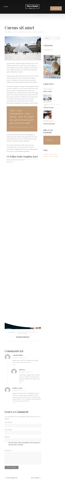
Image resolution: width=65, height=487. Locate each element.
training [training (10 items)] (56, 156)
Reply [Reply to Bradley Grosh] (14, 403)
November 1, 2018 (13, 332)
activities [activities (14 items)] (46, 154)
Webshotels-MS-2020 (24, 32)
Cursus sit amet (48, 108)
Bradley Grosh (17, 388)
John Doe (22, 370)
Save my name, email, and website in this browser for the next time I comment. (24, 444)
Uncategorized (47, 50)
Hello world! (35, 478)
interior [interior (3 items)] (50, 156)
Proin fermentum (11, 478)
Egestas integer (23, 337)
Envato (49, 140)
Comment (8, 450)
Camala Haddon (18, 355)
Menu (5, 7)
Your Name (9, 422)
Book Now (56, 8)
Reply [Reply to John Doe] (20, 382)
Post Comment (11, 467)
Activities (46, 121)
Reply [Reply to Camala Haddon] (14, 364)
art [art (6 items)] (50, 154)
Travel (41, 32)
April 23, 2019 (47, 88)
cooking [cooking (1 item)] (54, 154)
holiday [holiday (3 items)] (45, 156)
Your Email (8, 430)
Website (7, 437)
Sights (36, 32)
